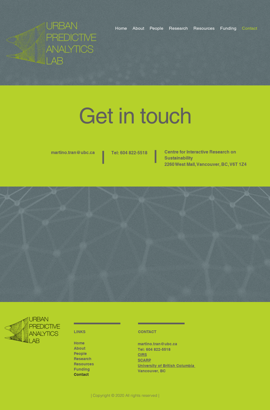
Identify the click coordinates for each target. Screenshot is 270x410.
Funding (82, 369)
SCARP (144, 360)
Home (79, 343)
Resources (84, 364)
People (80, 353)
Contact (81, 374)
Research (82, 359)
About (79, 348)
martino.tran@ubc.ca (73, 152)
